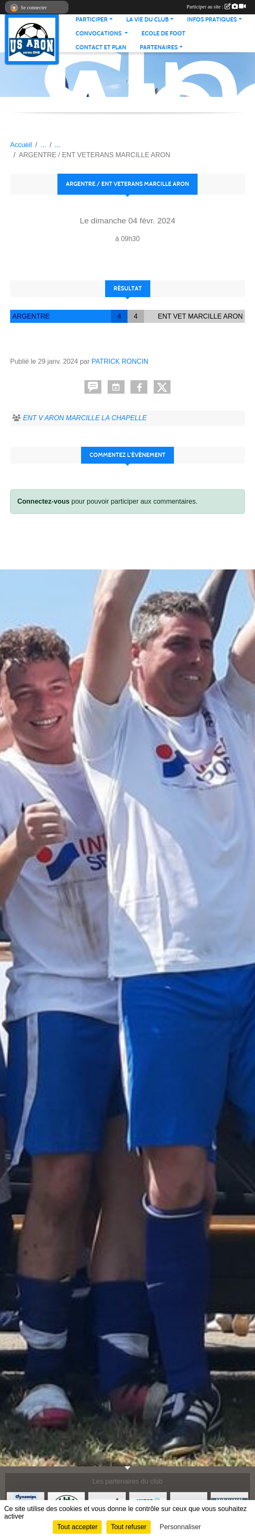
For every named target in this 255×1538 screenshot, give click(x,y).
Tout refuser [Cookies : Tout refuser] (128, 1526)
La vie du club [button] (147, 19)
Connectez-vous (43, 501)
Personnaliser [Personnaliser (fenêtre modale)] (180, 1526)
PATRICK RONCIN (120, 361)
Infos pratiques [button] (212, 19)
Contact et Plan (101, 47)
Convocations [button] (99, 33)
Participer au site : (216, 7)
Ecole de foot (163, 33)
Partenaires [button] (159, 47)
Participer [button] (92, 19)
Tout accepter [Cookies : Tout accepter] (77, 1526)
